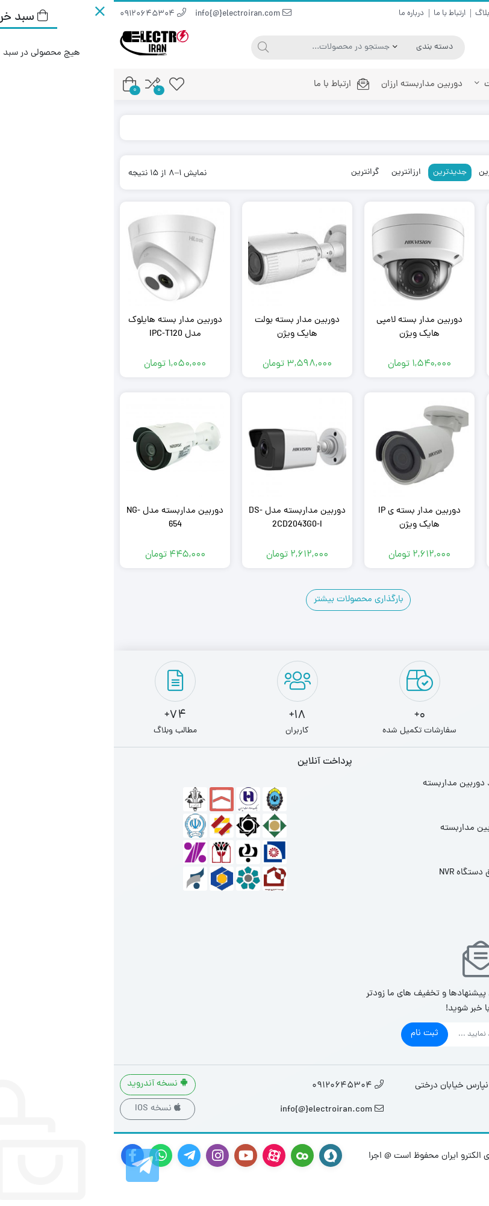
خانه (456, 84)
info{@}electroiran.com (129, 14)
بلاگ (368, 13)
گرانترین (251, 172)
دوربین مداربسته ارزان (308, 84)
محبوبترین (434, 172)
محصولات (393, 84)
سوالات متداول (409, 13)
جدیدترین (336, 172)
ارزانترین (292, 172)
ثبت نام (311, 1034)
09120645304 (39, 14)
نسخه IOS (44, 1109)
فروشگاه (438, 127)
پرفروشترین (385, 172)
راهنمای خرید (463, 13)
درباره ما (297, 13)
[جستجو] (147, 48)
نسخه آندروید (43, 1084)
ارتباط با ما (336, 13)
